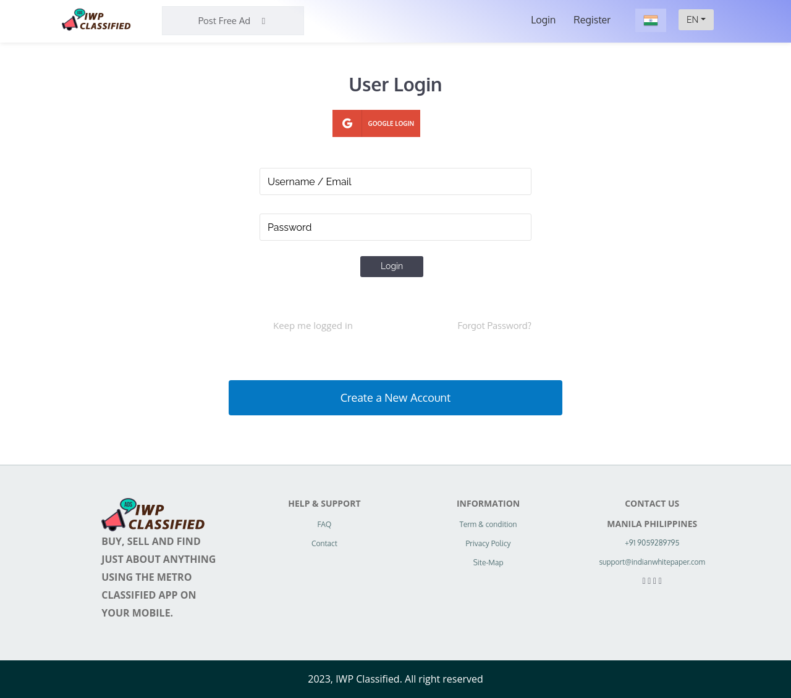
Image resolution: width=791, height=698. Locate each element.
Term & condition (488, 524)
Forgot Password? (494, 325)
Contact (324, 543)
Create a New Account (395, 397)
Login (543, 20)
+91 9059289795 (652, 542)
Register (592, 20)
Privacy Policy (488, 543)
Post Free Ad (233, 21)
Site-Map (488, 562)
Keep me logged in (313, 325)
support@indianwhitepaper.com (652, 562)
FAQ (324, 524)
